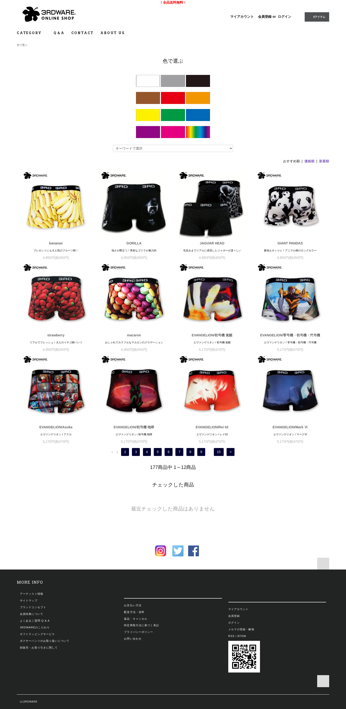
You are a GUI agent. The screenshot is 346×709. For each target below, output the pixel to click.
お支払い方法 (133, 605)
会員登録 (265, 16)
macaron (134, 335)
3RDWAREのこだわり (35, 627)
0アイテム (316, 16)
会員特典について (31, 613)
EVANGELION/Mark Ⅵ (290, 427)
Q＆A (59, 32)
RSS (231, 636)
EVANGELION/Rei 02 (212, 427)
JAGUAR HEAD (212, 243)
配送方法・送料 (134, 612)
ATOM (241, 636)
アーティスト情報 (31, 593)
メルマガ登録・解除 (241, 629)
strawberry (56, 335)
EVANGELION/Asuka (55, 427)
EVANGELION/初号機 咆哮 (134, 427)
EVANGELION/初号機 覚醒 (212, 335)
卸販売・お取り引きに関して (39, 647)
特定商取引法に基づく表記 (141, 625)
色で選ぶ (22, 44)
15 (219, 452)
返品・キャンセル (135, 618)
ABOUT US (112, 32)
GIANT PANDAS (290, 243)
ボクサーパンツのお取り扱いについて (44, 640)
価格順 (309, 161)
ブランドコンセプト (33, 607)
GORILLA (134, 243)
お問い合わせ (133, 638)
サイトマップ (28, 600)
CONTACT (82, 32)
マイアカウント (242, 16)
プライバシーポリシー (138, 631)
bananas (56, 243)
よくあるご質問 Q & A (35, 620)
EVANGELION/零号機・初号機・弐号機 (290, 335)
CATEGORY (32, 32)
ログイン (284, 16)
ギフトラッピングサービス (37, 634)
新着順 (324, 161)
